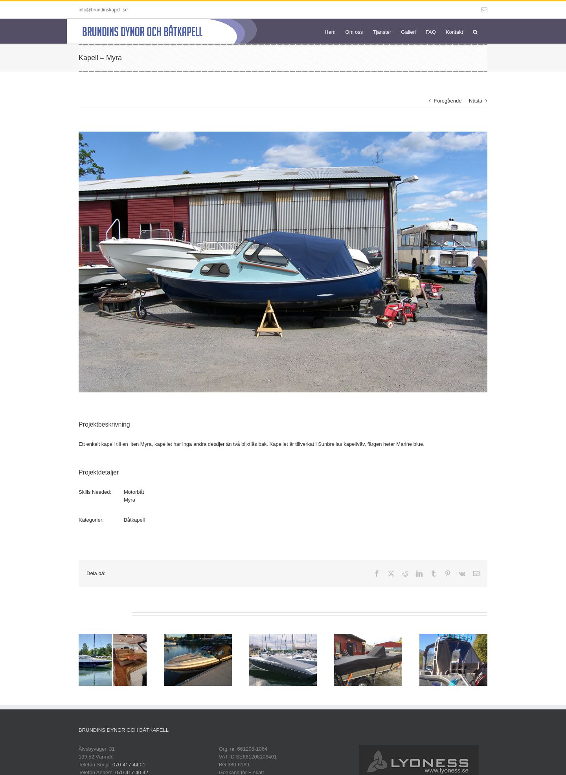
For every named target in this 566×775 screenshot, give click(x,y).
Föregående (447, 101)
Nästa (475, 101)
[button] (475, 31)
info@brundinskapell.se (103, 10)
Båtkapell (134, 520)
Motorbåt (134, 492)
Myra (129, 500)
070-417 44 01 (128, 765)
